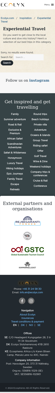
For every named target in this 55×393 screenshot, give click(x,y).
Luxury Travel (14, 163)
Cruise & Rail (40, 180)
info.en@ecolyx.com (31, 292)
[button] (47, 4)
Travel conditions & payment (27, 321)
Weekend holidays (40, 166)
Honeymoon (15, 158)
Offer (40, 151)
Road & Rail (15, 124)
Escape (15, 184)
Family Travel (14, 179)
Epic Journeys (15, 173)
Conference (40, 186)
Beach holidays (40, 119)
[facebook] (22, 301)
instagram (39, 80)
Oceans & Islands (40, 135)
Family (15, 114)
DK (23, 325)
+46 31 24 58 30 (31, 289)
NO (31, 325)
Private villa (40, 124)
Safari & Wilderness (15, 152)
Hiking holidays (15, 168)
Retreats (15, 189)
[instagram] (31, 301)
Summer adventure (15, 119)
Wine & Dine (40, 161)
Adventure (40, 130)
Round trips (40, 114)
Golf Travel (40, 156)
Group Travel (40, 140)
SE (38, 325)
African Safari (15, 138)
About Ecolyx (27, 314)
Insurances (27, 318)
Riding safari (40, 145)
